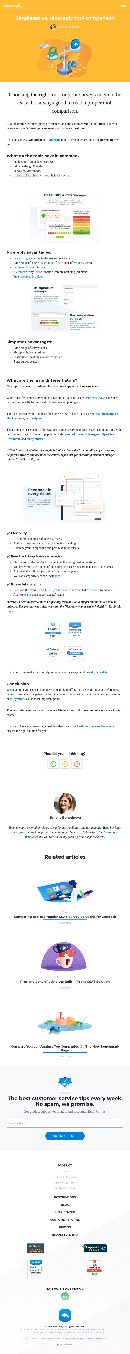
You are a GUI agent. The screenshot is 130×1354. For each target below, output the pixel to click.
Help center (65, 1212)
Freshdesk (13, 439)
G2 (8, 418)
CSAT (42, 590)
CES (50, 590)
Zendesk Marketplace (104, 413)
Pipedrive (107, 434)
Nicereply (54, 139)
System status (65, 1344)
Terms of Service (95, 1338)
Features (65, 1171)
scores (96, 590)
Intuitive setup (22, 267)
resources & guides (31, 276)
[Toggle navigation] (123, 5)
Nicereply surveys (93, 397)
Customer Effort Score (65, 1182)
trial (77, 710)
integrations (47, 262)
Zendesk (78, 262)
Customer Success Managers (95, 726)
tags (57, 576)
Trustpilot (35, 418)
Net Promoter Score (65, 1188)
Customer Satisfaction (65, 1177)
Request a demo (65, 1234)
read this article (97, 672)
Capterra (18, 418)
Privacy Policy (75, 1338)
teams (27, 594)
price (38, 694)
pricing (23, 258)
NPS (61, 590)
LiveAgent (93, 434)
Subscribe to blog (65, 1135)
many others (35, 439)
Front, (81, 434)
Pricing (65, 1227)
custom (20, 272)
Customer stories (65, 1219)
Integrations (65, 1197)
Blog (65, 1204)
